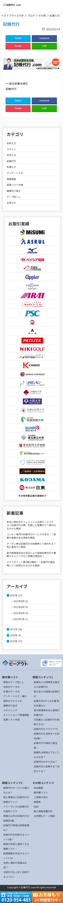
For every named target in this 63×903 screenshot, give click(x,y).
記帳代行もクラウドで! (46, 729)
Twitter (18, 38)
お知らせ (11, 202)
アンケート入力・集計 (15, 696)
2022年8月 (19, 607)
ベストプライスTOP (12, 15)
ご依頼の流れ (41, 797)
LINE (44, 45)
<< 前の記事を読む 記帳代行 (17, 86)
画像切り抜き (14, 190)
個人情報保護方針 (43, 811)
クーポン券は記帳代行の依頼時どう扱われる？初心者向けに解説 (31, 545)
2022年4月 (19, 613)
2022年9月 (19, 601)
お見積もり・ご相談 (44, 816)
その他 (42, 15)
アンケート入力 (15, 173)
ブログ (31, 15)
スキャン (11, 149)
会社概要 (38, 787)
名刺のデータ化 (11, 686)
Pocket (18, 45)
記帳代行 (11, 161)
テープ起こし (14, 196)
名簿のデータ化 (11, 691)
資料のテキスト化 (12, 701)
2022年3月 (19, 619)
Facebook (44, 38)
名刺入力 (11, 143)
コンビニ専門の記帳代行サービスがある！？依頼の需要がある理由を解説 (31, 536)
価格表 (37, 802)
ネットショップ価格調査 (16, 715)
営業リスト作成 (15, 184)
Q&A (36, 806)
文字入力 (11, 155)
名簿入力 (11, 167)
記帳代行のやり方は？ (45, 761)
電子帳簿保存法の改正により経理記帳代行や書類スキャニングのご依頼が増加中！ (31, 554)
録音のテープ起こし (13, 682)
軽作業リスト (41, 792)
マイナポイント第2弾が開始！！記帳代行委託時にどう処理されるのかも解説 (31, 563)
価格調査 (11, 179)
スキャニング (10, 710)
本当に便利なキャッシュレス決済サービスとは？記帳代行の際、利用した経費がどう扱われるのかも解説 (31, 525)
